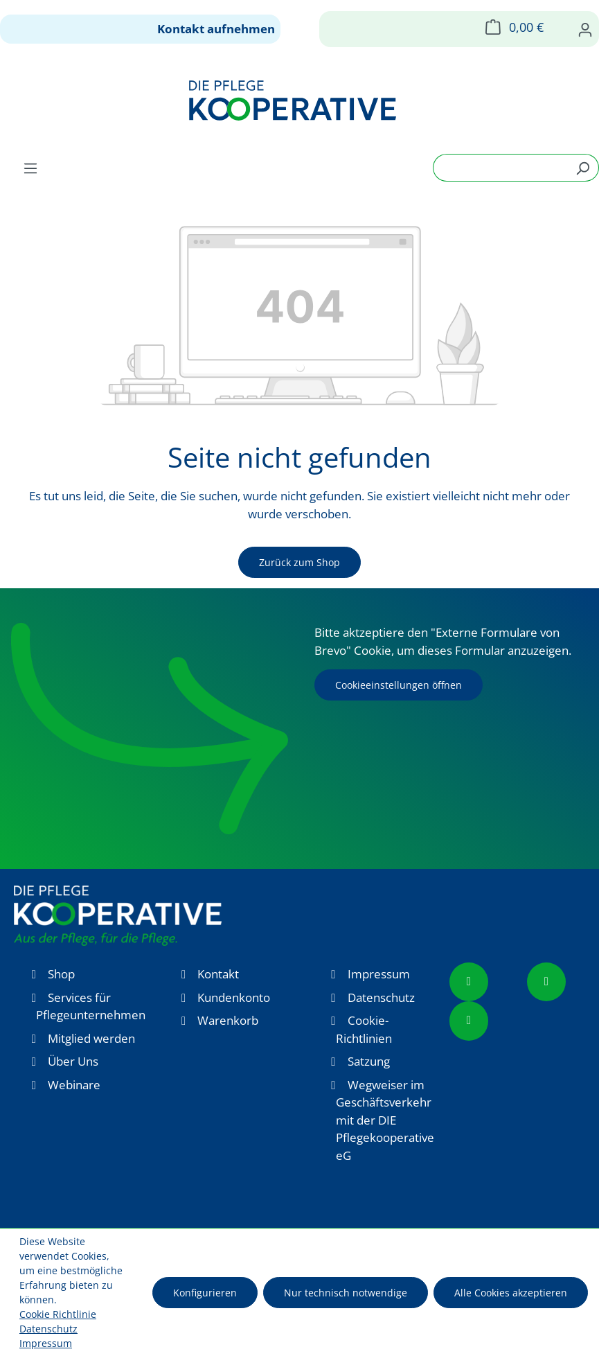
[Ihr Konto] (585, 29)
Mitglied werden (91, 1038)
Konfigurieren (205, 1292)
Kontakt (218, 974)
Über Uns (73, 1061)
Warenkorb (227, 1020)
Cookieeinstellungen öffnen (398, 685)
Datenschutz (381, 997)
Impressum (379, 974)
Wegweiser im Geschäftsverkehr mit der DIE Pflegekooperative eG (385, 1120)
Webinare (74, 1085)
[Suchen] (582, 168)
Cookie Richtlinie (57, 1314)
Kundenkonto (233, 997)
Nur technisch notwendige (345, 1292)
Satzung (369, 1061)
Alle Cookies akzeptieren (510, 1292)
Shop (61, 974)
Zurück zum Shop (299, 562)
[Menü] (30, 168)
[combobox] (500, 168)
